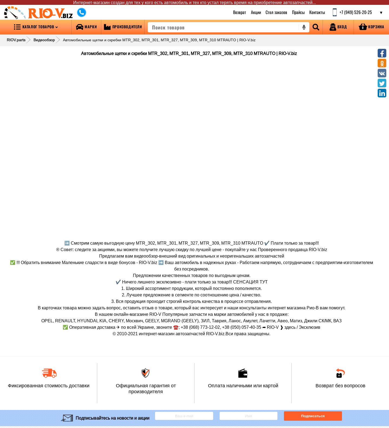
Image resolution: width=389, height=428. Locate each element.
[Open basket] (371, 27)
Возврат (239, 12)
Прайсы (298, 12)
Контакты (317, 12)
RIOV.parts (16, 40)
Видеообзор (44, 40)
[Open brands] (86, 27)
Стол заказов (276, 12)
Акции (256, 12)
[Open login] (338, 27)
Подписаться (313, 416)
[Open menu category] (35, 27)
